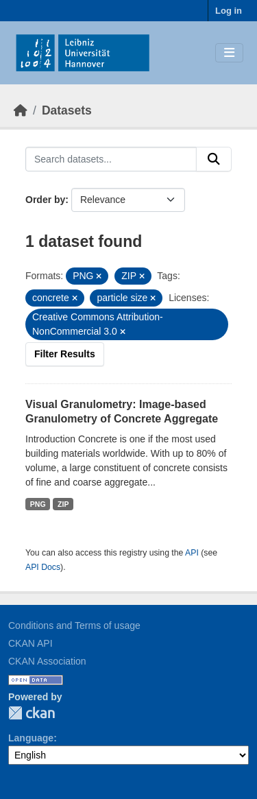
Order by (45, 199)
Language (30, 737)
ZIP (63, 504)
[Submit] (214, 159)
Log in (228, 10)
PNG (38, 504)
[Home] (20, 110)
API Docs (42, 567)
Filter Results (64, 353)
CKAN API (30, 643)
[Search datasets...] (111, 159)
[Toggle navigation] (229, 53)
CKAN (31, 713)
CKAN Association (47, 661)
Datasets (67, 110)
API (192, 553)
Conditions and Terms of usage (74, 625)
